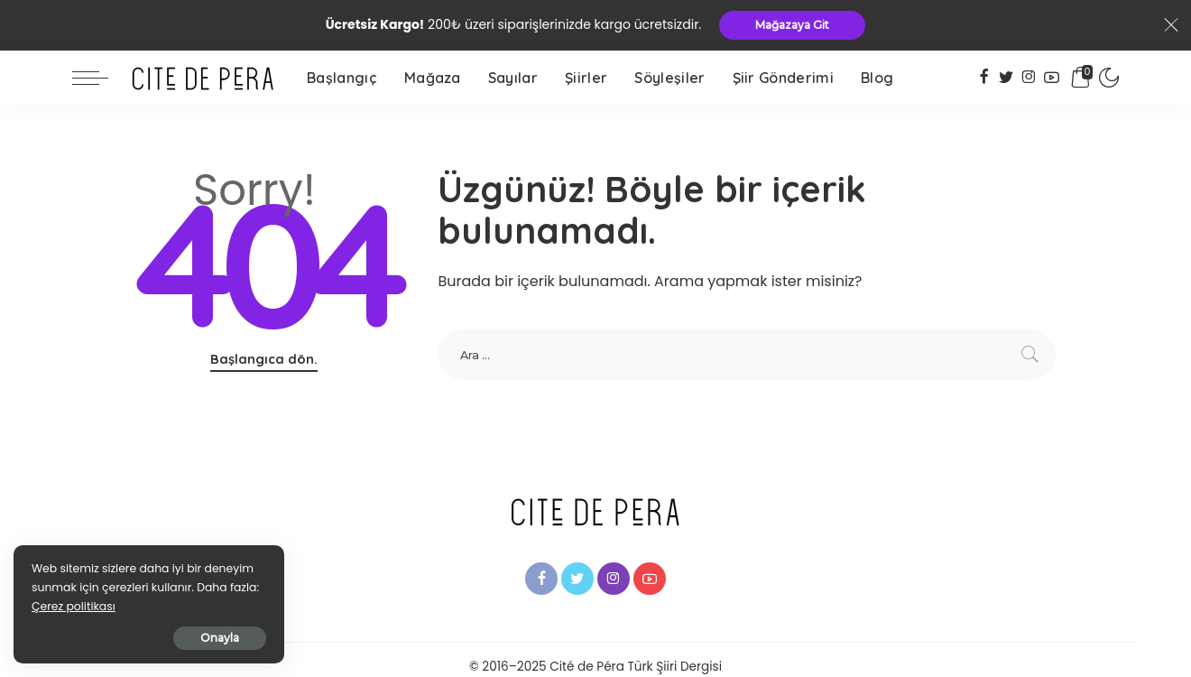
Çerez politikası (73, 606)
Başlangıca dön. (264, 358)
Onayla (219, 638)
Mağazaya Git (792, 25)
